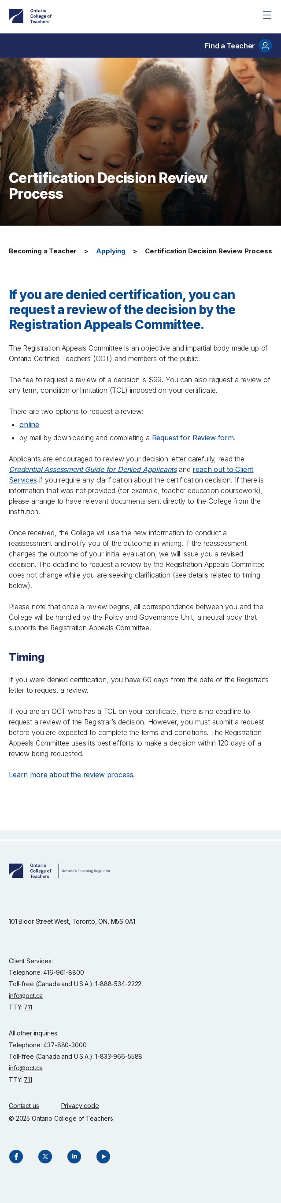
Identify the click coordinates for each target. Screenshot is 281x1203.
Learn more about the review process (71, 774)
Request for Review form (193, 437)
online (29, 424)
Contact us (24, 1105)
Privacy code (80, 1105)
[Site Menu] (267, 15)
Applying (111, 251)
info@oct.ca (26, 995)
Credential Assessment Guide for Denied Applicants (93, 469)
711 (28, 1007)
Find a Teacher (238, 45)
